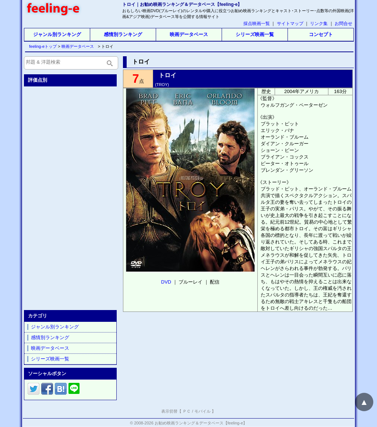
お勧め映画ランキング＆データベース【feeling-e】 (201, 423)
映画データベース (189, 34)
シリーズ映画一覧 (255, 34)
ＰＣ (187, 411)
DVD (166, 282)
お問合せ (343, 23)
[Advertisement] (71, 196)
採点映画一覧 (256, 23)
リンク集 (319, 23)
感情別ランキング (123, 34)
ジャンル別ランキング (57, 34)
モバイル (202, 411)
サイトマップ (290, 23)
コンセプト (321, 34)
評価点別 (37, 80)
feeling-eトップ (41, 46)
